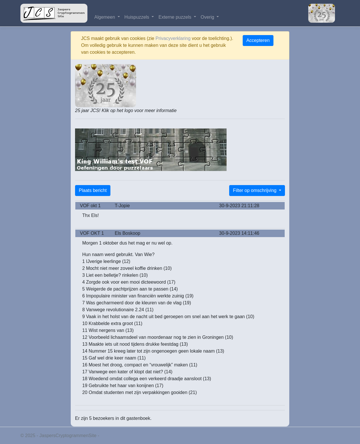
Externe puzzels (175, 17)
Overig (208, 17)
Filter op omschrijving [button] (255, 190)
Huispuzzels (138, 17)
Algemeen (105, 17)
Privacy (108, 435)
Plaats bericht (93, 190)
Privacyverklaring (173, 38)
